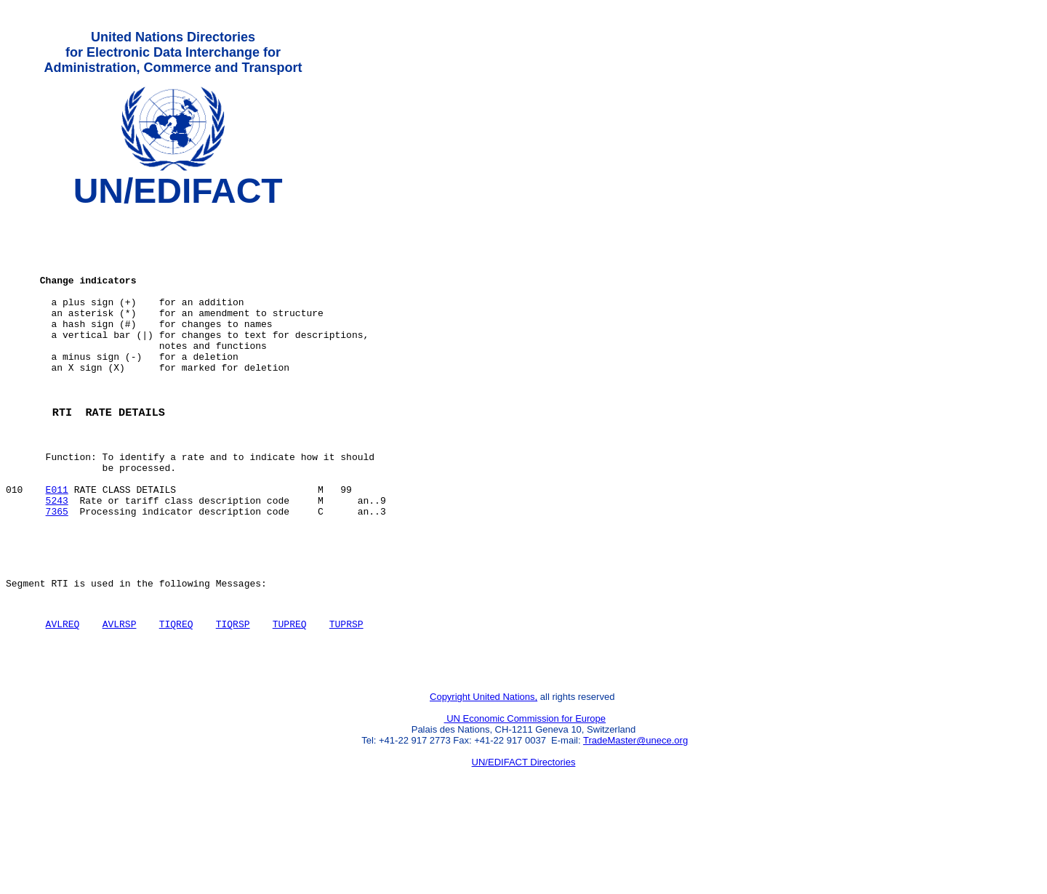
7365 (57, 569)
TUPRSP (346, 694)
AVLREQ (63, 694)
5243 (57, 556)
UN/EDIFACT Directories (524, 839)
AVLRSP (120, 694)
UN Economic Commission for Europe (525, 796)
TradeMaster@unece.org (635, 818)
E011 (57, 542)
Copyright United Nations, (483, 774)
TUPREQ (290, 694)
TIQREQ (176, 694)
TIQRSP (233, 694)
